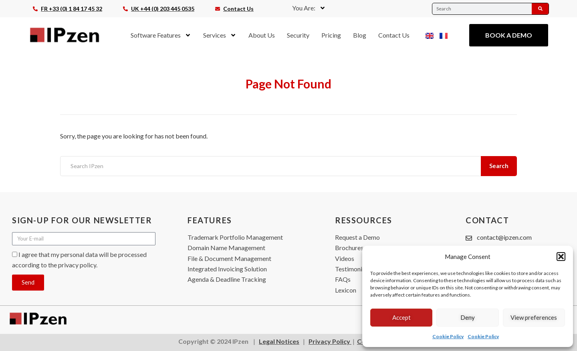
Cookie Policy (448, 336)
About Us (261, 35)
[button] (561, 257)
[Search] (540, 8)
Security (298, 35)
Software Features (161, 35)
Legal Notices (279, 341)
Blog (359, 35)
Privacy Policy (330, 341)
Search (499, 165)
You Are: (309, 8)
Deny (467, 317)
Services (219, 35)
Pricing (331, 35)
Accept (401, 317)
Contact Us (394, 35)
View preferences (533, 317)
